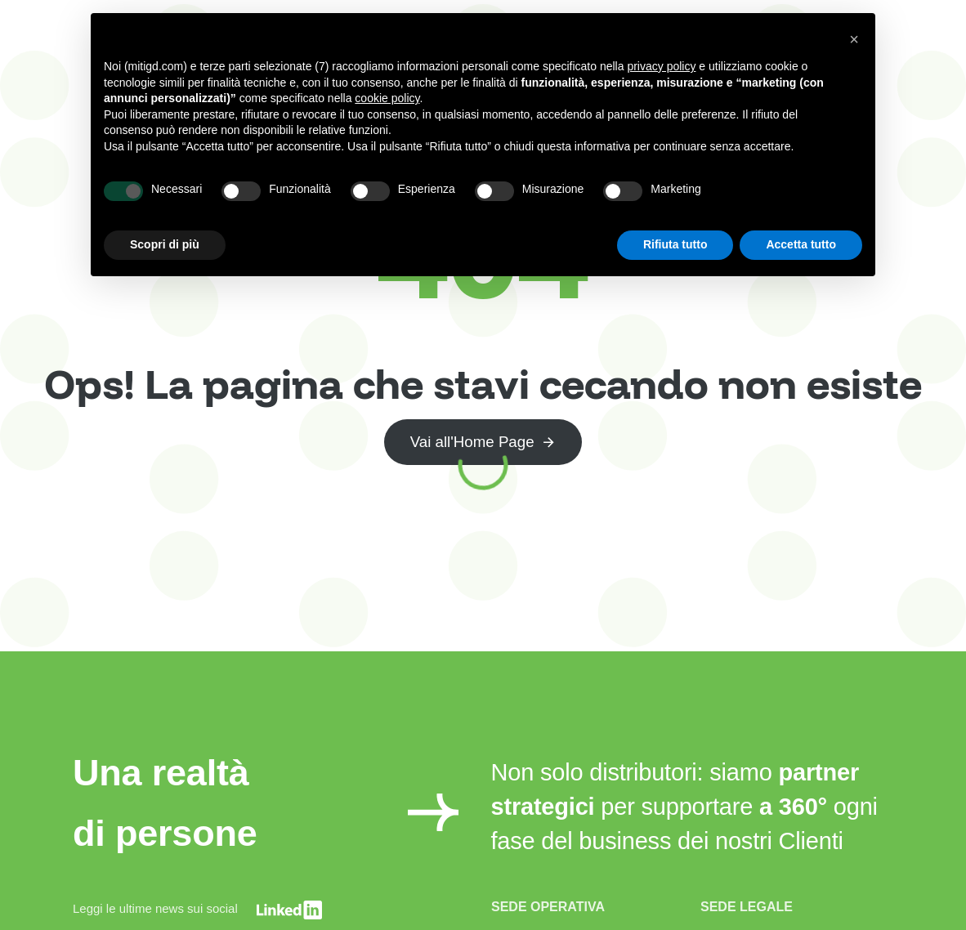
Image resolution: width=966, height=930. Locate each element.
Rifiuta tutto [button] (675, 244)
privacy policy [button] (661, 66)
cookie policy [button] (387, 98)
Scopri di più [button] (164, 244)
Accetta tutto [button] (801, 244)
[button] (854, 39)
